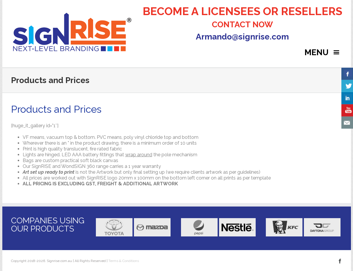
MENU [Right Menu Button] (323, 52)
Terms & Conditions (123, 261)
